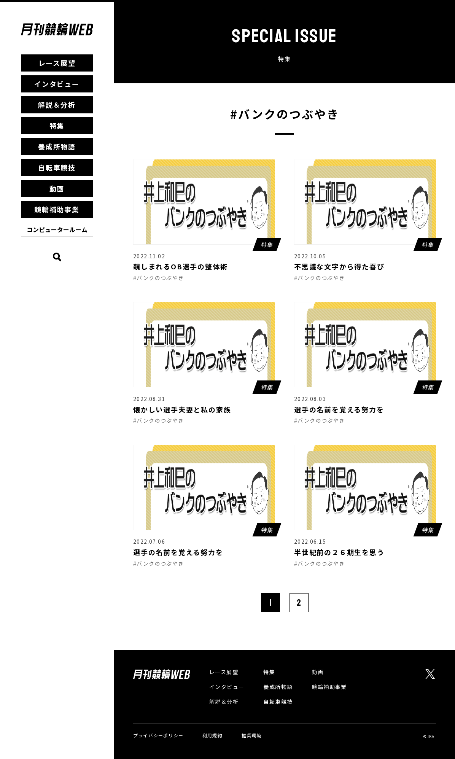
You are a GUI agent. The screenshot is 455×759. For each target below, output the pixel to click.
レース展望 (57, 63)
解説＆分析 (57, 105)
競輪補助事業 (57, 209)
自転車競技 (57, 167)
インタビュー (57, 84)
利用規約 (212, 735)
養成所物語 (57, 146)
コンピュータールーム (57, 229)
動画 (57, 188)
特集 (57, 125)
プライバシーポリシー (158, 735)
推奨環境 (252, 735)
